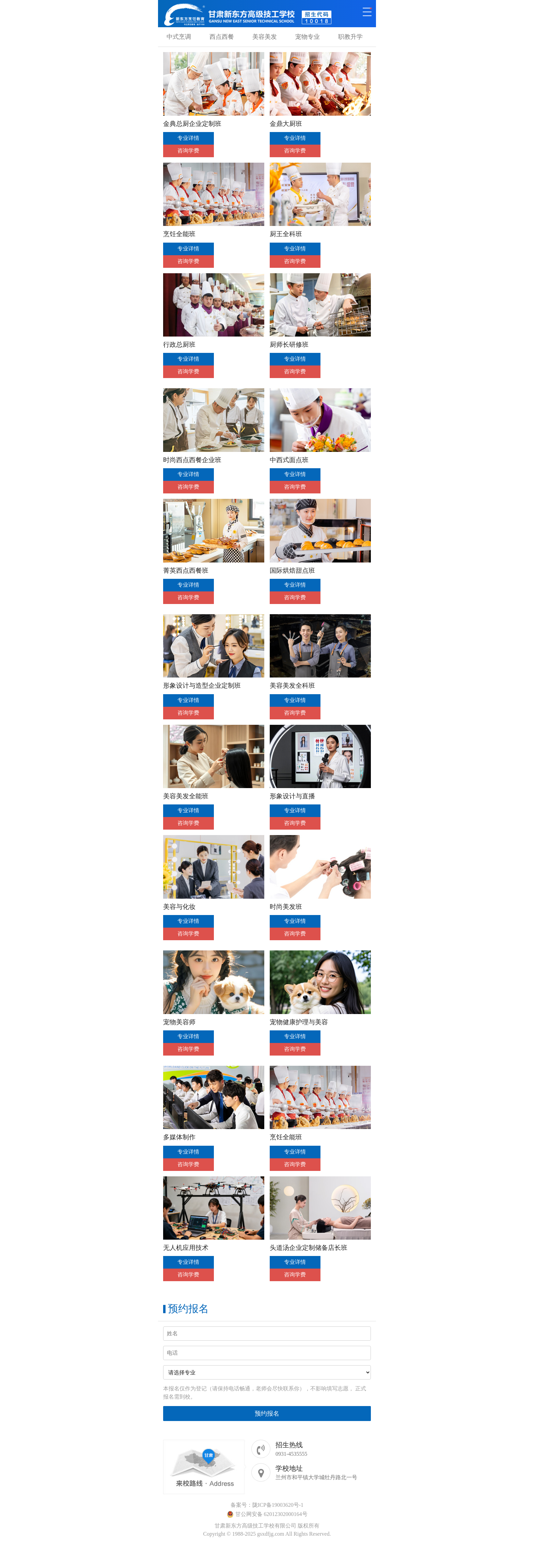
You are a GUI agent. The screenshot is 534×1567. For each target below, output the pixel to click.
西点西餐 (221, 36)
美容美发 (264, 36)
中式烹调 (179, 36)
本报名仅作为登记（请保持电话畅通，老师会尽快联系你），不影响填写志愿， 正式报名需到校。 (264, 1393)
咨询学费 (188, 150)
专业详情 (188, 138)
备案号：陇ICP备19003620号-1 (267, 1505)
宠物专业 (307, 36)
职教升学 (350, 36)
